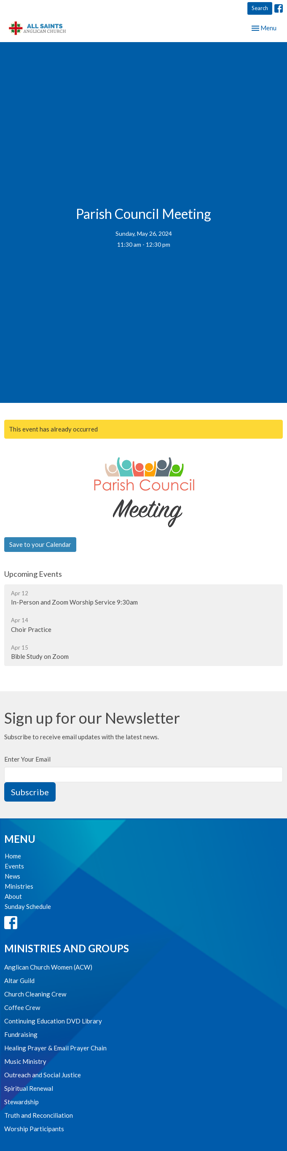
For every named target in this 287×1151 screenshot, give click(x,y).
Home (13, 856)
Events (14, 866)
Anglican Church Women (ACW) (48, 967)
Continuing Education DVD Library (53, 1021)
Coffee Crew (22, 1007)
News (12, 876)
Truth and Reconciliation (38, 1115)
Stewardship (21, 1102)
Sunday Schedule (28, 906)
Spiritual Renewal (28, 1088)
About (13, 896)
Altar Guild (19, 980)
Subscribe (30, 792)
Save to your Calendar (40, 544)
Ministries (19, 886)
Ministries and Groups (66, 948)
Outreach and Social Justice (42, 1075)
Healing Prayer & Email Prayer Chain (55, 1048)
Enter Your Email (27, 759)
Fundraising (21, 1034)
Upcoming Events (33, 573)
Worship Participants (34, 1128)
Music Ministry (25, 1061)
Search (260, 8)
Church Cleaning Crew (35, 994)
